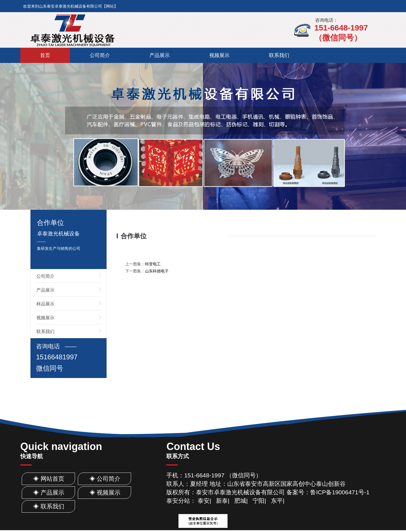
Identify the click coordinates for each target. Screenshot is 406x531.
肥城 (240, 500)
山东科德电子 (157, 271)
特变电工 (153, 264)
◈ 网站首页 (48, 478)
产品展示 (159, 55)
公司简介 (100, 55)
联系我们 (279, 55)
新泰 (222, 500)
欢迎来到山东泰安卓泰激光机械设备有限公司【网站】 (70, 6)
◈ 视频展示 (105, 492)
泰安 (203, 500)
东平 (277, 500)
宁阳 (258, 500)
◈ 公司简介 (105, 478)
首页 (45, 55)
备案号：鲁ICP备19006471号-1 (327, 492)
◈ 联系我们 (48, 506)
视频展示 (219, 55)
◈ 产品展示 (48, 492)
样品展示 (45, 303)
